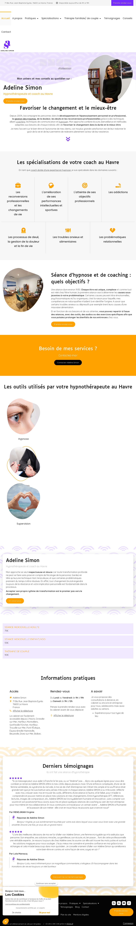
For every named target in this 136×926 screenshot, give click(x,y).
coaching (20, 121)
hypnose (63, 121)
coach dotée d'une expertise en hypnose (51, 170)
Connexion (128, 923)
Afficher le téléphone (23, 711)
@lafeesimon (64, 68)
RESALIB (69, 924)
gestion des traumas (25, 118)
